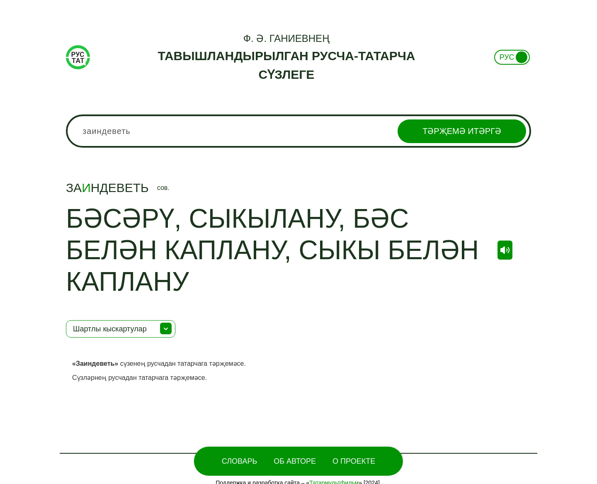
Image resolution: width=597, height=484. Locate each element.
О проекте (353, 461)
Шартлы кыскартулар (110, 329)
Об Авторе (295, 461)
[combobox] (298, 131)
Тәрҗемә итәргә (461, 131)
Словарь (239, 461)
